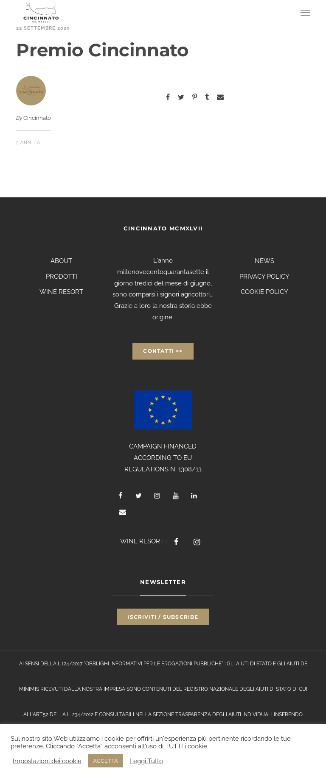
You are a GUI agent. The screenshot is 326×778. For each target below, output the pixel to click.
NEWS (264, 261)
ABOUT (61, 261)
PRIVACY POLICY (264, 276)
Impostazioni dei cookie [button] (47, 760)
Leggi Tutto (146, 760)
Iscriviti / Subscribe (162, 617)
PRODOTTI (61, 276)
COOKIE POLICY (264, 292)
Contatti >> (163, 351)
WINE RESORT (61, 292)
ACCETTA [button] (105, 761)
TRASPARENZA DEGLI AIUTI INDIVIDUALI (224, 714)
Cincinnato (37, 118)
